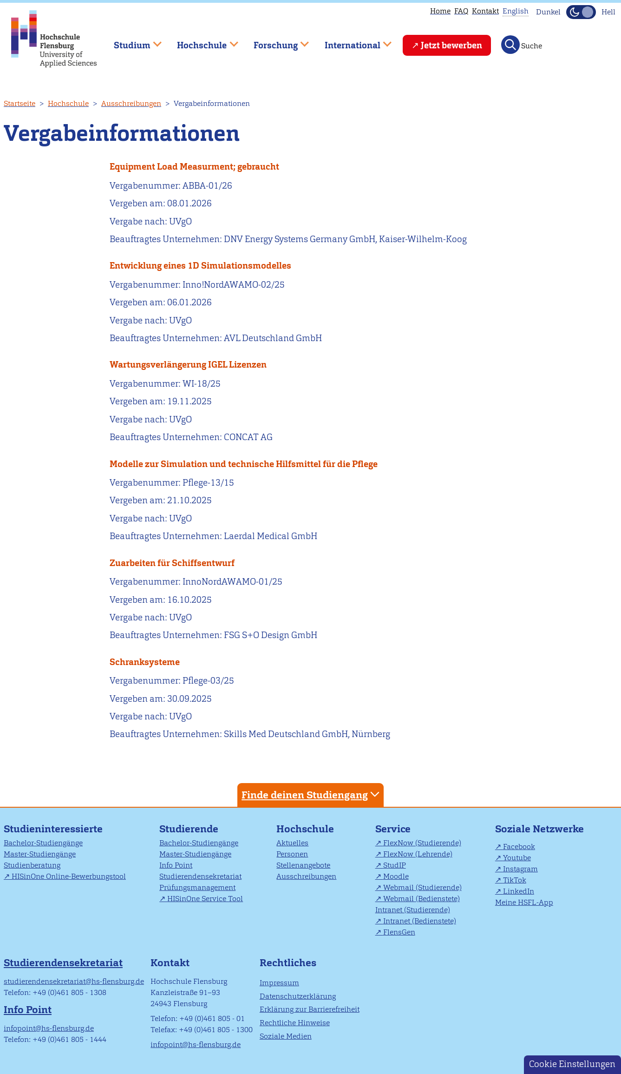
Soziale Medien (286, 1036)
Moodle (396, 876)
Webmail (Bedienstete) (421, 898)
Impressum (279, 983)
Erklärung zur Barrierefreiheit (310, 1009)
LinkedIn (518, 891)
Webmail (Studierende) (422, 887)
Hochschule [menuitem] (201, 41)
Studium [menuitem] (131, 41)
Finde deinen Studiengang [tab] (312, 794)
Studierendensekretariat (200, 876)
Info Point (175, 865)
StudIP (394, 865)
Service (393, 829)
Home (440, 11)
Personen (292, 854)
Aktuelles (292, 843)
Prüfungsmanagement (197, 887)
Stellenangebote (303, 865)
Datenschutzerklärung (298, 996)
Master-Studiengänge (40, 854)
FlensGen (399, 932)
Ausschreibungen (131, 103)
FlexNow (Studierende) (422, 843)
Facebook (519, 846)
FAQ (461, 11)
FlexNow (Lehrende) (417, 854)
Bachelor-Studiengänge (43, 843)
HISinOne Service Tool (205, 898)
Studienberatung (32, 865)
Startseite (19, 103)
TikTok (514, 880)
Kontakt (485, 11)
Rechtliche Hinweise (295, 1023)
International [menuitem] (351, 41)
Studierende (188, 829)
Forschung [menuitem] (274, 41)
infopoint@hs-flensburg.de (49, 1028)
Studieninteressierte (53, 829)
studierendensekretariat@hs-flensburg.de (74, 981)
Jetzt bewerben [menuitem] (451, 45)
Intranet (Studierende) (412, 910)
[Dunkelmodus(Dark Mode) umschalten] (581, 12)
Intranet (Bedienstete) (419, 921)
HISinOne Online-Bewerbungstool (69, 876)
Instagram (520, 869)
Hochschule (68, 103)
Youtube (517, 858)
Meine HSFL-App (524, 902)
